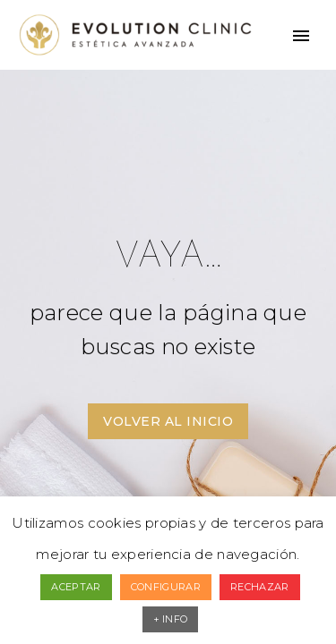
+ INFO (170, 619)
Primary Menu (301, 35)
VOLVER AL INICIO (168, 421)
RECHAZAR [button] (259, 586)
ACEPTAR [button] (75, 586)
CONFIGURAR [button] (166, 586)
